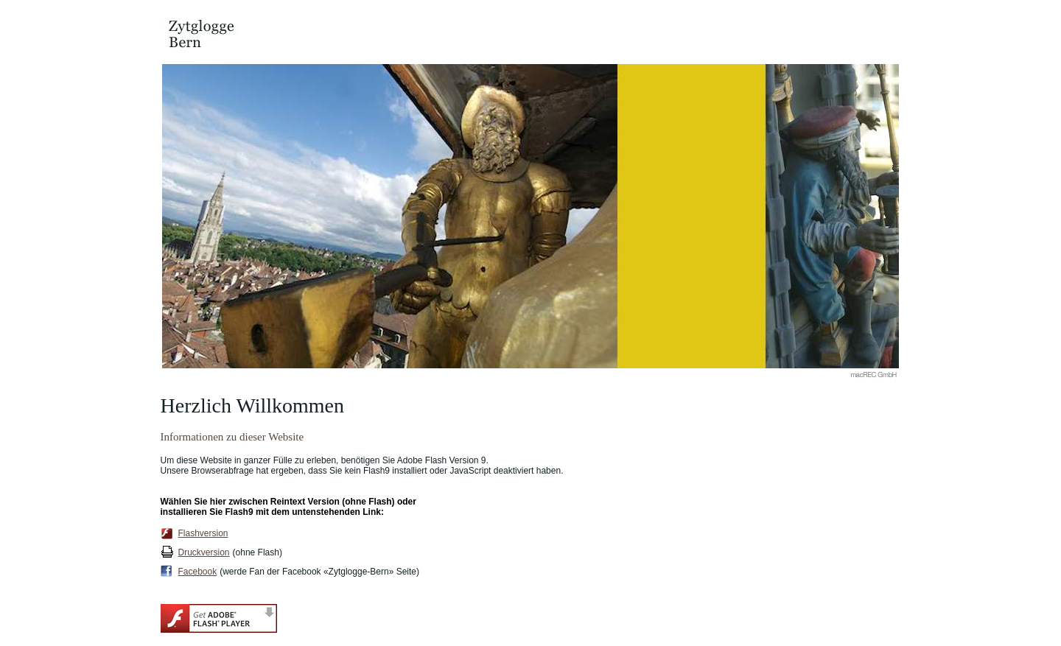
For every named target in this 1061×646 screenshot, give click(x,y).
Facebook (197, 571)
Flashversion (203, 533)
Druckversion (204, 552)
